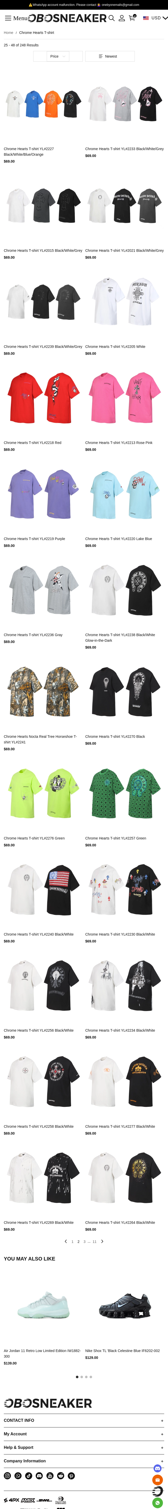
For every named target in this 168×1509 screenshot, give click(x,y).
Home (8, 33)
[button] (112, 18)
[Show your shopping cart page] (131, 18)
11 (95, 1242)
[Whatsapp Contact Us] (157, 1503)
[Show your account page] (122, 18)
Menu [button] (20, 18)
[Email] (157, 1480)
